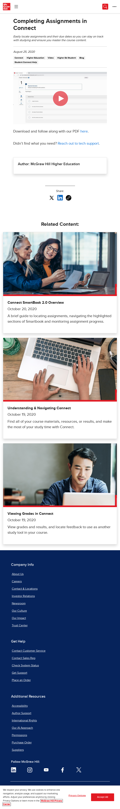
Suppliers (18, 749)
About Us (18, 574)
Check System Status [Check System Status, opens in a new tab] (25, 665)
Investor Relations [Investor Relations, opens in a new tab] (23, 596)
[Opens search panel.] (105, 7)
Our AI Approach (22, 727)
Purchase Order (22, 742)
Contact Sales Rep (23, 658)
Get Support (19, 672)
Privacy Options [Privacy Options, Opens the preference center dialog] (77, 796)
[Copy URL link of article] (68, 198)
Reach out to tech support (78, 143)
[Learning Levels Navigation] (16, 7)
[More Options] (114, 6)
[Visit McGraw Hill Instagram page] (29, 769)
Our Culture (19, 610)
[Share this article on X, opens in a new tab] (51, 197)
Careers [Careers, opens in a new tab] (17, 581)
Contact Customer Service (29, 650)
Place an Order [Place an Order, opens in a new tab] (21, 680)
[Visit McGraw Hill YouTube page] (46, 769)
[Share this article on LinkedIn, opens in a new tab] (60, 197)
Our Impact (19, 618)
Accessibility (20, 705)
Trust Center (20, 625)
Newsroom (19, 603)
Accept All (102, 797)
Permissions (19, 735)
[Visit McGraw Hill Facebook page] (62, 769)
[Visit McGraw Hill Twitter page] (78, 769)
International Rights (24, 720)
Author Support (21, 713)
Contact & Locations (25, 588)
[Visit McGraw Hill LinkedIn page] (13, 769)
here (84, 131)
